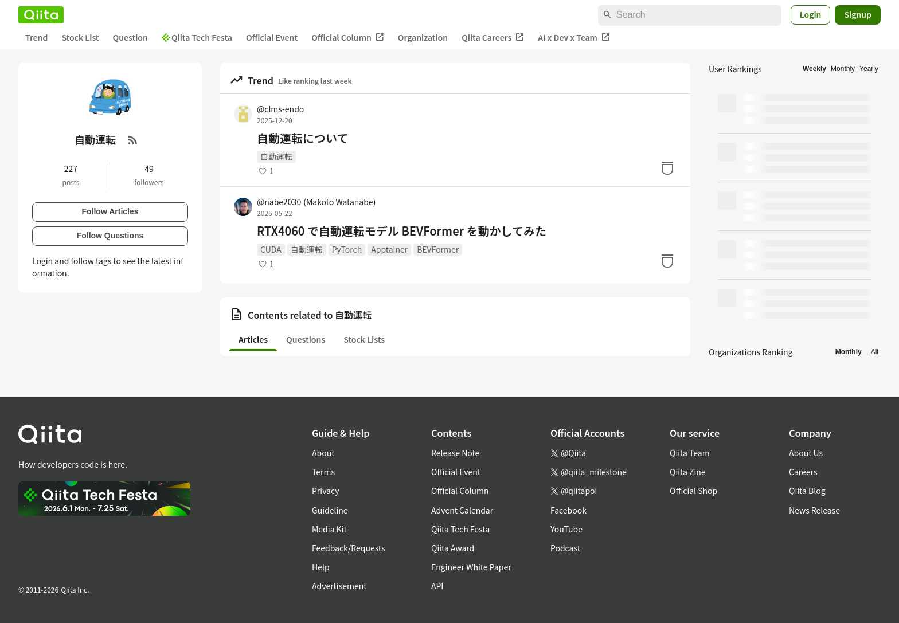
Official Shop (693, 490)
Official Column (347, 38)
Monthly (843, 69)
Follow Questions (110, 235)
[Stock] (667, 168)
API (437, 585)
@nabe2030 (316, 201)
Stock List (80, 37)
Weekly (814, 69)
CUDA (271, 249)
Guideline (330, 510)
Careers (803, 471)
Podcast (565, 548)
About (323, 453)
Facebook (568, 510)
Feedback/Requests (348, 548)
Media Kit (329, 529)
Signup (857, 14)
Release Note (455, 453)
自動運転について (302, 138)
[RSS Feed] (133, 139)
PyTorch (347, 249)
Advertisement (339, 585)
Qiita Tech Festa (197, 37)
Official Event (272, 37)
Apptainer (389, 249)
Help (321, 567)
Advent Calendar (462, 510)
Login (811, 14)
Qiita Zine (688, 471)
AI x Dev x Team (574, 38)
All (874, 352)
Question (130, 37)
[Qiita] (41, 14)
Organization (423, 37)
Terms (323, 471)
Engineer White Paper (471, 567)
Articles (253, 339)
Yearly (868, 69)
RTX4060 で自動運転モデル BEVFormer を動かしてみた (401, 231)
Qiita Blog (807, 490)
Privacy (325, 490)
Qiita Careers (493, 38)
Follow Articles (109, 211)
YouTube (566, 529)
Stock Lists (364, 339)
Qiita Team (690, 453)
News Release (814, 510)
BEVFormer (438, 249)
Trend (36, 37)
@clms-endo (280, 109)
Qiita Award (452, 548)
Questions (305, 339)
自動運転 (276, 156)
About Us (806, 453)
